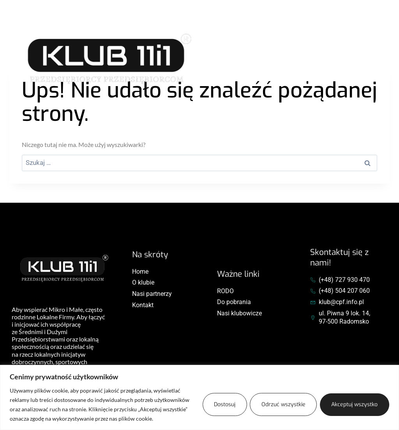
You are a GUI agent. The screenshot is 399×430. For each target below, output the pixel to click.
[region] (199, 397)
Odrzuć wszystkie (282, 404)
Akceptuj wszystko (354, 404)
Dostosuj (221, 404)
